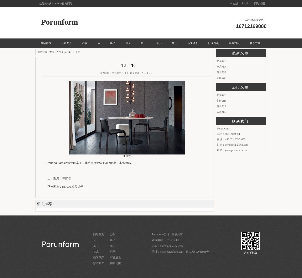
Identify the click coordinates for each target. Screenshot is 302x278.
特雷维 (66, 178)
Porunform (147, 73)
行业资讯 (213, 43)
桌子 (128, 43)
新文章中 (221, 60)
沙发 (84, 43)
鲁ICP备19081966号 (197, 251)
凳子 (174, 43)
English (246, 3)
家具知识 (234, 43)
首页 (51, 52)
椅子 (143, 43)
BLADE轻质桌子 (72, 186)
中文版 (234, 3)
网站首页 (45, 43)
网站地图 (259, 3)
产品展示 (61, 52)
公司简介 (66, 43)
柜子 (113, 43)
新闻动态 (192, 43)
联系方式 (255, 43)
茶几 (159, 43)
